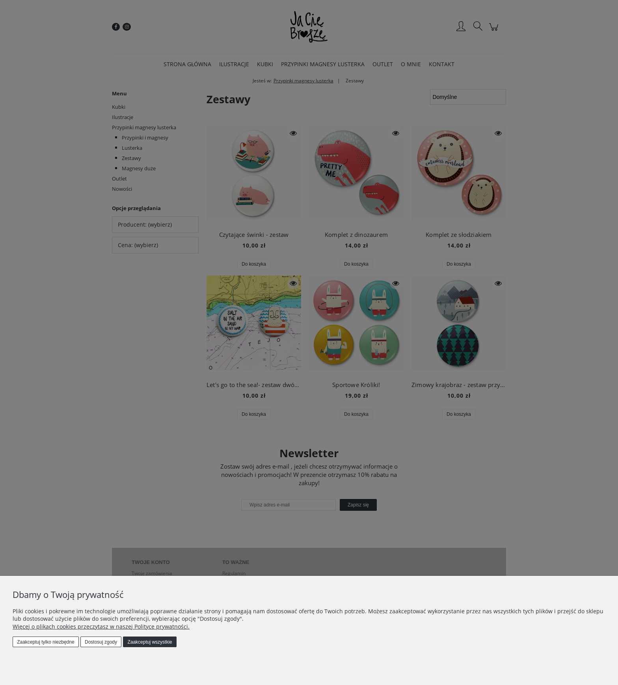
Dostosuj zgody (101, 642)
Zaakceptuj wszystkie (149, 642)
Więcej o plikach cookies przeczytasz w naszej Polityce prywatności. (101, 626)
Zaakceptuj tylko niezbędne (45, 642)
